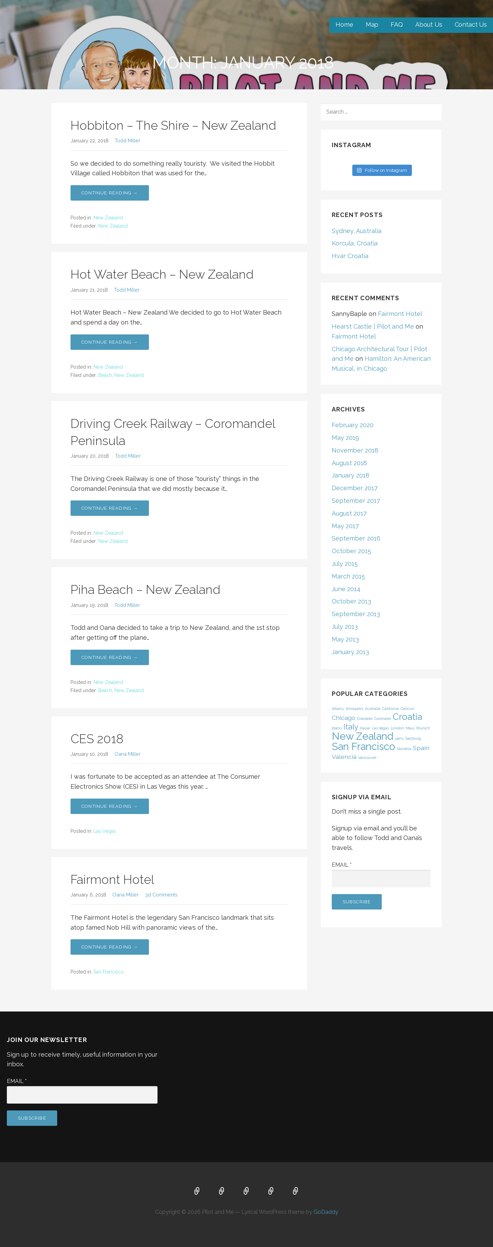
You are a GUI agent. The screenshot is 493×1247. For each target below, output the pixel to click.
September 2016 (356, 538)
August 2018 (349, 463)
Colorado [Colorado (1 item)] (364, 718)
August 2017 (349, 513)
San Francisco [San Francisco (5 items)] (363, 746)
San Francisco (108, 972)
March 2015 (348, 576)
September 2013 (356, 614)
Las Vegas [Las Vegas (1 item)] (380, 728)
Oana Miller (127, 754)
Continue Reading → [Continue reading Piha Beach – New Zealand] (109, 657)
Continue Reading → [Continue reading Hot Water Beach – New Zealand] (109, 342)
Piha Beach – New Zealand (145, 589)
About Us (428, 24)
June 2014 (346, 589)
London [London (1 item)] (397, 728)
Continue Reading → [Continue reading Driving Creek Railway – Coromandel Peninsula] (109, 508)
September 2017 (356, 500)
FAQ (397, 24)
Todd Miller (127, 140)
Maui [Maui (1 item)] (410, 728)
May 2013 (345, 639)
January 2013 (350, 652)
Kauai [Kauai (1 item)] (365, 728)
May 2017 (345, 526)
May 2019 (345, 437)
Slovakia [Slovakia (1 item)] (404, 749)
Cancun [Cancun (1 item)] (407, 709)
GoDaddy (326, 1212)
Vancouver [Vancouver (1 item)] (367, 757)
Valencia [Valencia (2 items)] (344, 756)
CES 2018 (97, 738)
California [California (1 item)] (390, 709)
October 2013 (351, 601)
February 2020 (353, 425)
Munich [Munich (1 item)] (423, 728)
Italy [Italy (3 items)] (350, 726)
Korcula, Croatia (355, 243)
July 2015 (345, 563)
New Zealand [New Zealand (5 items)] (362, 736)
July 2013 (345, 626)
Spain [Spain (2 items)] (421, 747)
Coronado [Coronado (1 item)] (382, 718)
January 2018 (350, 475)
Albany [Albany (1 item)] (338, 709)
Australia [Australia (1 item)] (372, 709)
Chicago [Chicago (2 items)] (343, 717)
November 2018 (355, 450)
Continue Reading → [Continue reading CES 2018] (109, 806)
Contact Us (471, 24)
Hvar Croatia (350, 255)
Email (342, 865)
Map (372, 24)
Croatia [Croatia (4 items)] (407, 716)
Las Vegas (104, 831)
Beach (105, 375)
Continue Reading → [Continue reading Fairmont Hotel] (109, 947)
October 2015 (351, 551)
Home (344, 24)
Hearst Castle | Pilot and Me (373, 326)
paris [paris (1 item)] (399, 738)
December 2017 (355, 488)
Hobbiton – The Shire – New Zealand (173, 125)
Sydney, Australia (356, 230)
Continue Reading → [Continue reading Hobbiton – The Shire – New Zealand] (109, 192)
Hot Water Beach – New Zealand (162, 274)
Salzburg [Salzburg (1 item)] (413, 738)
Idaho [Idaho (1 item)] (337, 728)
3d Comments (161, 895)
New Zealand (108, 217)
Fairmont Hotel (112, 879)
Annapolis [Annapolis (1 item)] (354, 709)
